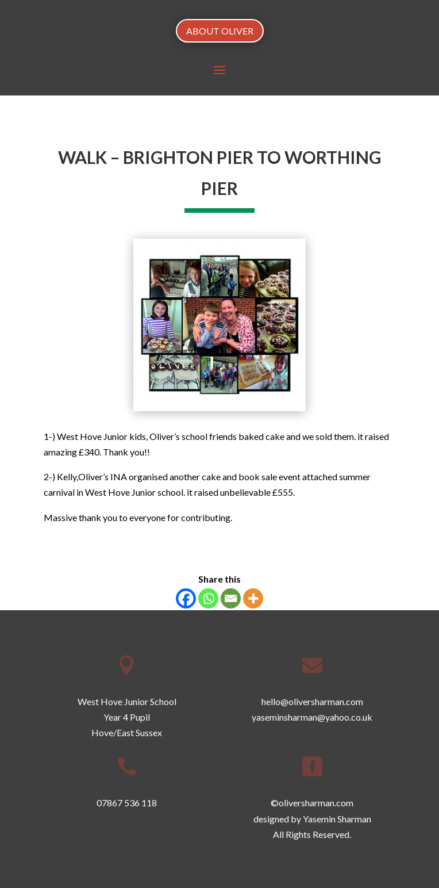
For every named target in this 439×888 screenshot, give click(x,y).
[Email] (231, 598)
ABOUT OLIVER (219, 30)
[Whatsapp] (208, 598)
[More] (253, 598)
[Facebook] (186, 598)
